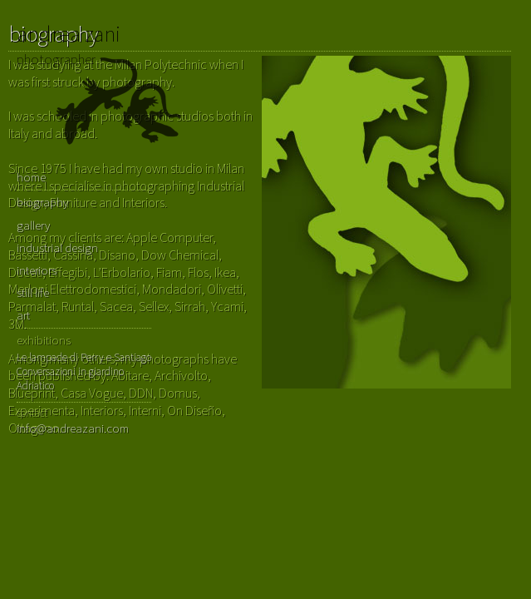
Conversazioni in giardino (70, 371)
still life (33, 292)
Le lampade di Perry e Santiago (84, 357)
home (31, 177)
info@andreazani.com (73, 428)
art (23, 315)
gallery (33, 225)
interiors (37, 270)
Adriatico (35, 386)
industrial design (57, 247)
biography (42, 202)
